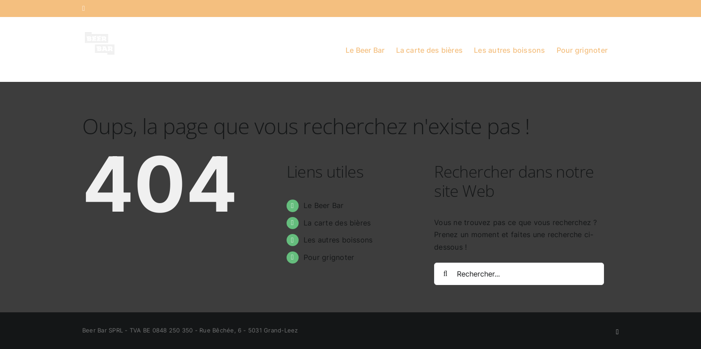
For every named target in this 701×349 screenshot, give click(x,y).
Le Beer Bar (324, 205)
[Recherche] (445, 274)
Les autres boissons (338, 239)
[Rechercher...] (519, 274)
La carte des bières (337, 222)
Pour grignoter (329, 257)
